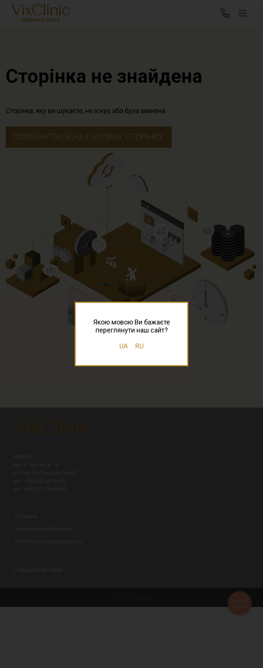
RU (139, 346)
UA (123, 346)
